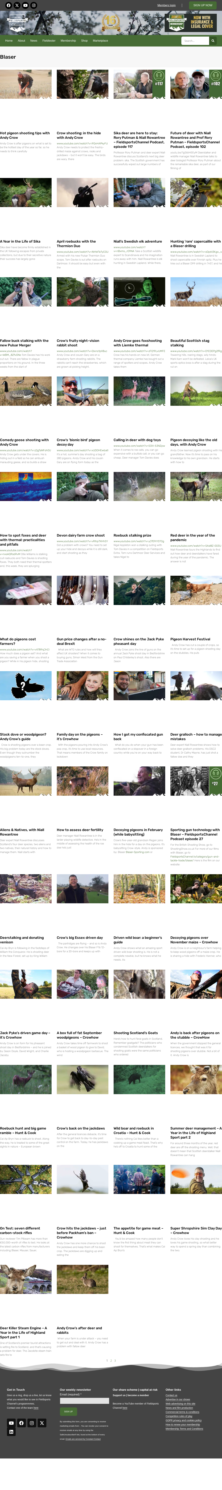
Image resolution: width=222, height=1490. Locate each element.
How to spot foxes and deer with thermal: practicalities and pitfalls (23, 539)
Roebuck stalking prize (132, 535)
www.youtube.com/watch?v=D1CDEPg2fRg (196, 351)
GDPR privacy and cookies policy (184, 1420)
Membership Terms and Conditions (184, 1428)
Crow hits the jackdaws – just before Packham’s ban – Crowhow (81, 1232)
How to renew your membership (183, 1424)
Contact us (171, 1395)
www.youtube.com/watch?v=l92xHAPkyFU (82, 143)
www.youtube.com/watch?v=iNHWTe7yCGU (82, 251)
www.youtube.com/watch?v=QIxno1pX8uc (82, 351)
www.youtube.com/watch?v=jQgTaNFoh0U (25, 450)
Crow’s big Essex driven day (80, 938)
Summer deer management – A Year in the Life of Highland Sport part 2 (196, 1132)
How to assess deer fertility (80, 830)
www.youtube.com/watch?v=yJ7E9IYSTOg (139, 541)
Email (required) (71, 1394)
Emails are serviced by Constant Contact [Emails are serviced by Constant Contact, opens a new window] (83, 1439)
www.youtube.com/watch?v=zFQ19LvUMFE (139, 351)
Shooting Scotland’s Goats (136, 1033)
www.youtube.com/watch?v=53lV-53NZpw (139, 445)
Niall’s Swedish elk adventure (138, 241)
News (33, 40)
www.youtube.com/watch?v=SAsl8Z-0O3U (195, 545)
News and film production (179, 1407)
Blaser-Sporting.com (138, 852)
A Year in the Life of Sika (20, 241)
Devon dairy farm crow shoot (81, 535)
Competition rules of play (179, 1416)
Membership (68, 40)
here (36, 1407)
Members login (166, 5)
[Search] (213, 41)
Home (9, 40)
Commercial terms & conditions (182, 1412)
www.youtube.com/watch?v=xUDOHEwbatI (82, 450)
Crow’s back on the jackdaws (81, 1128)
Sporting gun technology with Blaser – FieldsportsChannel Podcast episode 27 (195, 834)
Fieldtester (49, 40)
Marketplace (100, 40)
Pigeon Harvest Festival (190, 639)
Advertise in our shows (178, 1399)
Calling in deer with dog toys (137, 440)
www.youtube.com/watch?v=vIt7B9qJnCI (25, 649)
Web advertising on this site (180, 1403)
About (21, 40)
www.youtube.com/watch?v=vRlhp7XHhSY (82, 541)
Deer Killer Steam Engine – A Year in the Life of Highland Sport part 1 (23, 1332)
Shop (84, 40)
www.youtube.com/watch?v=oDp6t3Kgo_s (196, 251)
